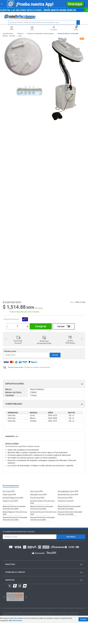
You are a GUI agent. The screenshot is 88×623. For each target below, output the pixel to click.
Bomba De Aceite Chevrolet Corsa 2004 (42, 502)
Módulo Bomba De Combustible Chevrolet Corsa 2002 (69, 508)
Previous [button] (6, 338)
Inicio (32, 28)
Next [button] (82, 338)
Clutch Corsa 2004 (9, 494)
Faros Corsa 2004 (36, 491)
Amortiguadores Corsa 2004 (68, 491)
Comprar (41, 326)
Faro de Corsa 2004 (37, 498)
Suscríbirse (70, 537)
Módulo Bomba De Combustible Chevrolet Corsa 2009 (41, 508)
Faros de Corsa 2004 (65, 498)
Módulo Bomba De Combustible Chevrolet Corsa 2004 (14, 508)
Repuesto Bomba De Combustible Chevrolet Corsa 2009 (42, 519)
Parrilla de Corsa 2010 (66, 501)
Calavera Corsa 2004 (10, 501)
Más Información (15, 620)
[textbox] (44, 22)
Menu (12, 28)
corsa (20, 36)
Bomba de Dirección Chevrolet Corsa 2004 (43, 513)
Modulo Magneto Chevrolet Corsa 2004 (15, 513)
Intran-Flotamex (25, 319)
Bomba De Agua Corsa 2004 (13, 498)
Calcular (55, 355)
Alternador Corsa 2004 (38, 494)
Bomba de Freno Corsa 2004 (68, 494)
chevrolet (12, 36)
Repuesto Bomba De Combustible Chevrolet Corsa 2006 (70, 513)
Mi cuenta (54, 28)
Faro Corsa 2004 (9, 491)
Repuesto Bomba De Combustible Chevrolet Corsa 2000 (15, 519)
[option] (18, 339)
